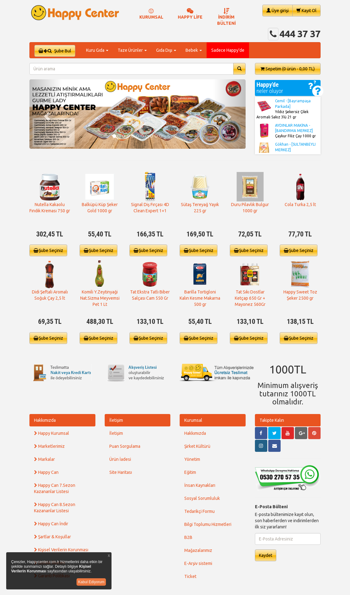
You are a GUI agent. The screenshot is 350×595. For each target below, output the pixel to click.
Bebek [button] (194, 50)
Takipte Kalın (272, 420)
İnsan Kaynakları (199, 485)
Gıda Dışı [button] (166, 50)
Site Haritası (120, 472)
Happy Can (46, 472)
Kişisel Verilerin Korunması (61, 549)
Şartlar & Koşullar (52, 536)
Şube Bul (54, 50)
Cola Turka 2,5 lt (300, 204)
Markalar (44, 459)
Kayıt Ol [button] (306, 10)
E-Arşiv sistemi (198, 563)
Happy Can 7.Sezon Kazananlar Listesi (54, 488)
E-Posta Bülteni (271, 506)
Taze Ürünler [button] (132, 50)
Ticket (190, 576)
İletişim (116, 420)
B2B (188, 537)
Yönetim (192, 459)
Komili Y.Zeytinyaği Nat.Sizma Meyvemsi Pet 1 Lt (100, 298)
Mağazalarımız (198, 550)
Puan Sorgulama (124, 446)
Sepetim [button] (287, 68)
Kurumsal (193, 420)
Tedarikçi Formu (199, 511)
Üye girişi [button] (277, 10)
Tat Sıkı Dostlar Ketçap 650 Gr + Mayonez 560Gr (250, 298)
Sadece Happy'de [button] (227, 50)
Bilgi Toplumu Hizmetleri (207, 524)
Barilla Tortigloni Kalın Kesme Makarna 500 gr (200, 298)
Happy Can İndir (51, 523)
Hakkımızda (45, 420)
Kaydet (265, 555)
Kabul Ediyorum (91, 582)
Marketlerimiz (49, 446)
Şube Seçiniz (48, 250)
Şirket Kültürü (197, 446)
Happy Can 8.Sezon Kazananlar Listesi (54, 507)
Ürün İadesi (120, 459)
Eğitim (190, 472)
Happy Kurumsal (51, 433)
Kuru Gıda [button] (97, 50)
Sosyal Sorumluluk (202, 498)
